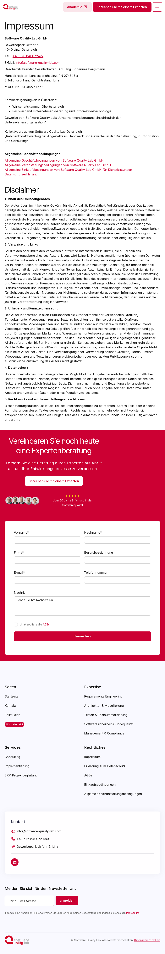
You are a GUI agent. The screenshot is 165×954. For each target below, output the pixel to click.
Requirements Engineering (103, 696)
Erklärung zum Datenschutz (104, 766)
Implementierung (17, 766)
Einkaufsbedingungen (100, 784)
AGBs (46, 624)
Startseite (11, 696)
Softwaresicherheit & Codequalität (108, 724)
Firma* (19, 552)
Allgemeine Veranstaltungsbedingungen (113, 794)
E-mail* (19, 572)
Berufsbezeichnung (98, 552)
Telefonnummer (96, 572)
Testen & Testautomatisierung (105, 715)
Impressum (92, 757)
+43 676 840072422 (28, 56)
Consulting (12, 757)
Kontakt (10, 706)
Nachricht (21, 592)
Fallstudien (12, 715)
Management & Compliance (104, 733)
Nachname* (93, 532)
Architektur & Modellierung (104, 706)
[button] (157, 7)
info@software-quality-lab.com (38, 63)
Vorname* (21, 532)
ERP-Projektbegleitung (21, 775)
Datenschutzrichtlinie (147, 940)
